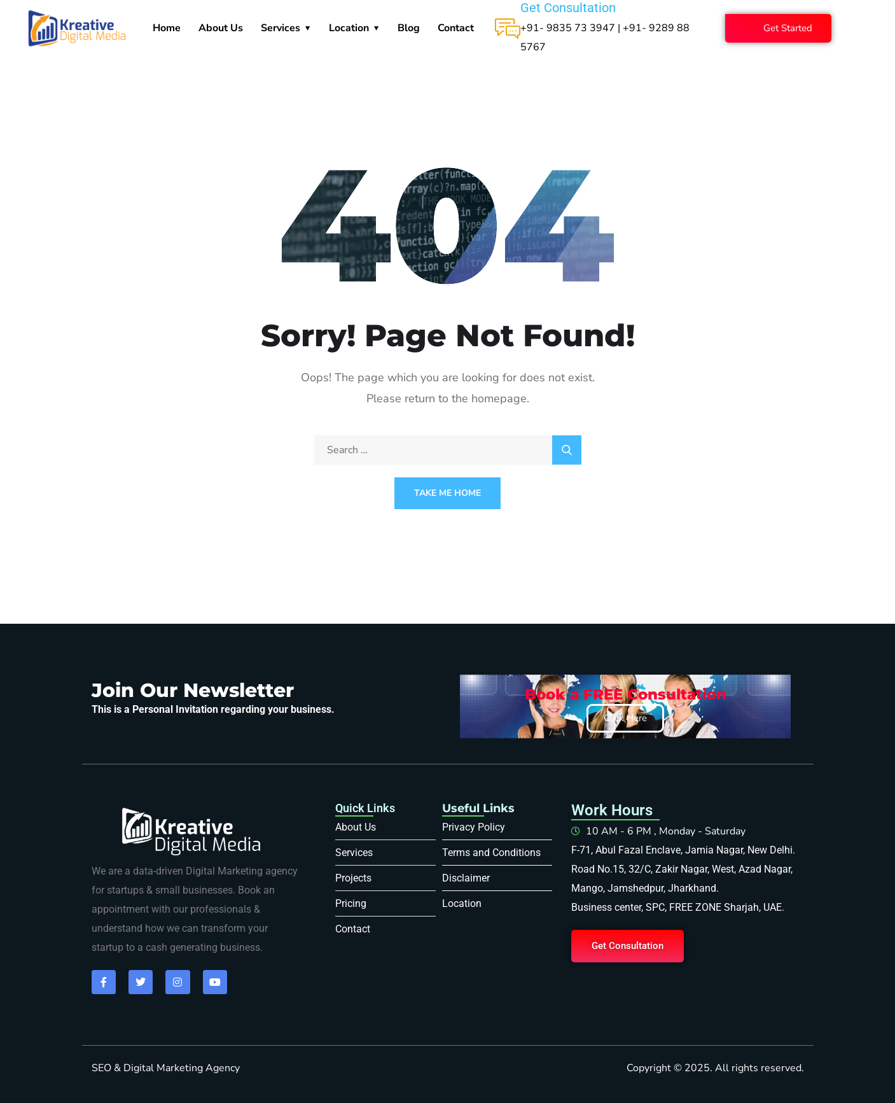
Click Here (625, 718)
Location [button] (349, 28)
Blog (409, 28)
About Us (220, 28)
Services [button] (280, 28)
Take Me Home (447, 493)
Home (167, 28)
